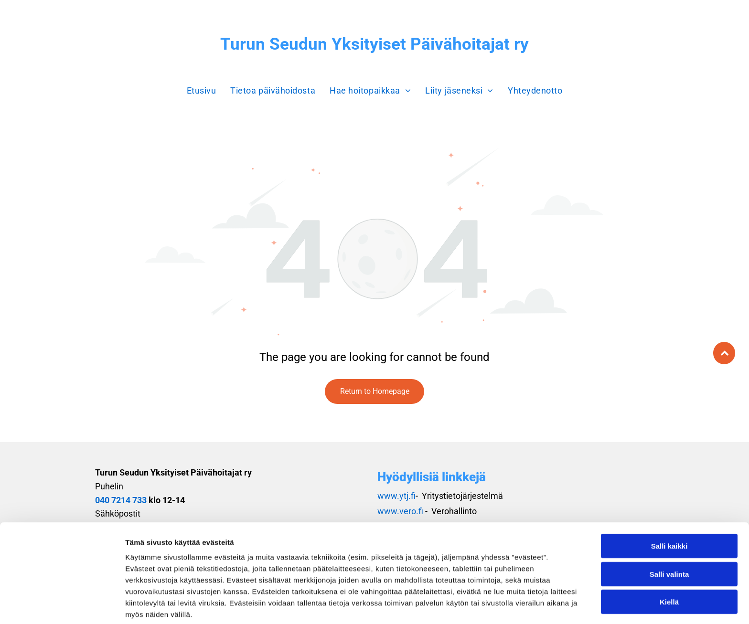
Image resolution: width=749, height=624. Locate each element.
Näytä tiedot (511, 605)
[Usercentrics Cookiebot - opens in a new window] (62, 605)
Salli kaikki (669, 506)
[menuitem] (202, 90)
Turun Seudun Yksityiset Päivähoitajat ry (374, 44)
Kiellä (669, 562)
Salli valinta (669, 534)
